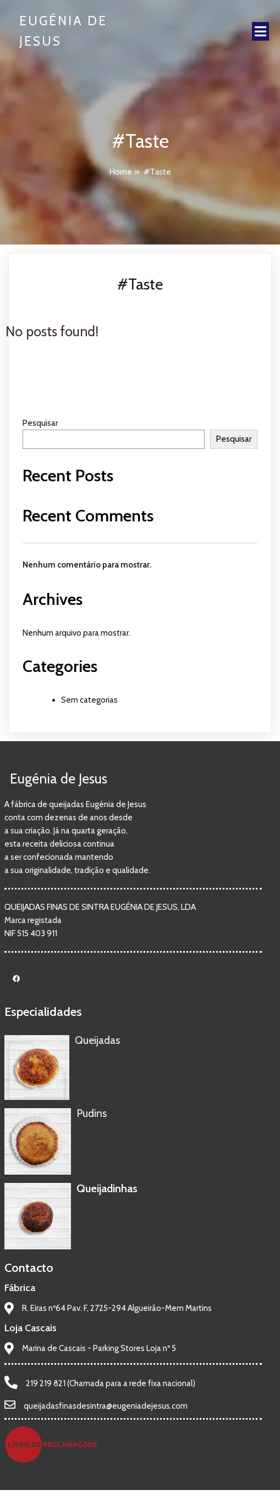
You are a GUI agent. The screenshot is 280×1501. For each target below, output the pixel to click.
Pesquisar (40, 423)
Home (120, 171)
